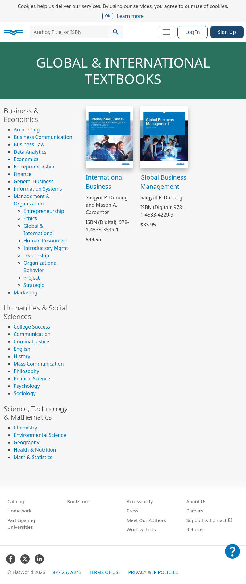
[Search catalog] (115, 32)
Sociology (25, 393)
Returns (194, 529)
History (22, 356)
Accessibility (140, 501)
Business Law (29, 144)
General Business (33, 181)
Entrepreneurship (34, 166)
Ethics (30, 218)
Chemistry (25, 427)
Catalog (15, 501)
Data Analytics (30, 151)
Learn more (130, 16)
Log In (192, 32)
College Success (32, 326)
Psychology (27, 386)
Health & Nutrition (35, 449)
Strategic (33, 285)
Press (133, 510)
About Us (196, 501)
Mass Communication (39, 363)
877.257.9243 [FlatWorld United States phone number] (66, 572)
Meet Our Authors (146, 520)
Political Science (32, 378)
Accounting (27, 129)
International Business (105, 182)
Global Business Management (163, 182)
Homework (19, 510)
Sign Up (227, 32)
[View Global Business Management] (164, 136)
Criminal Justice (31, 341)
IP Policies (165, 572)
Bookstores (79, 501)
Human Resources (44, 240)
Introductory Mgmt (45, 248)
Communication (32, 334)
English (22, 349)
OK (107, 16)
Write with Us (141, 529)
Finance (22, 174)
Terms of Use (105, 572)
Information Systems (38, 188)
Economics (26, 159)
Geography (26, 442)
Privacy (137, 572)
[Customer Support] (232, 555)
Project (31, 277)
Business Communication (43, 137)
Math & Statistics (33, 457)
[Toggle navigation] (166, 32)
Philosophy (26, 371)
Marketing (25, 292)
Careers (194, 510)
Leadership (36, 255)
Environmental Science (40, 435)
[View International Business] (109, 136)
